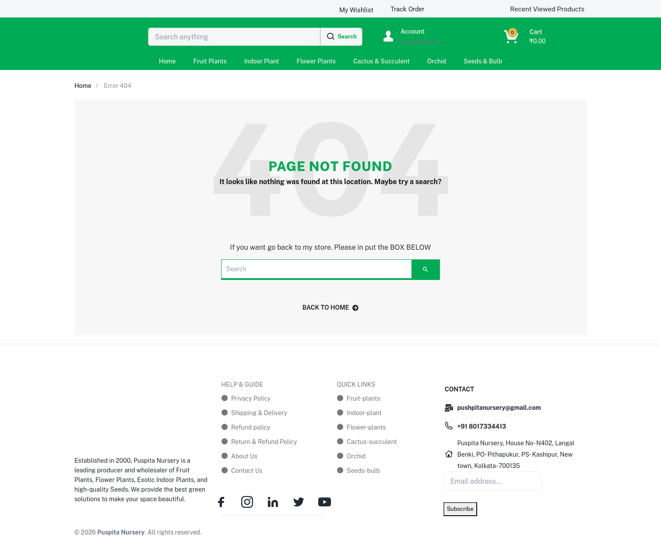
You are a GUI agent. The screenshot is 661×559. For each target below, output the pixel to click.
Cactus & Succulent (381, 61)
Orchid (436, 61)
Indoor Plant (261, 61)
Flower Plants (316, 61)
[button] (514, 37)
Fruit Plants (210, 61)
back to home (330, 307)
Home (167, 61)
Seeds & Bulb (483, 61)
